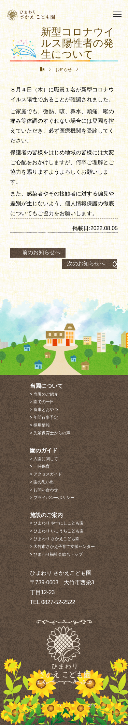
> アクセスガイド (46, 474)
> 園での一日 (42, 401)
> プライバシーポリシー (52, 497)
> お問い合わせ (44, 489)
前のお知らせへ (41, 252)
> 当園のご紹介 (44, 394)
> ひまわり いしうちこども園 (57, 531)
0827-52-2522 (58, 602)
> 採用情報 (40, 425)
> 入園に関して (44, 458)
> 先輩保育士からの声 (50, 433)
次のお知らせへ (86, 263)
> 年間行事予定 (44, 417)
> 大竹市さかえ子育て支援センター (62, 546)
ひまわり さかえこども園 (43, 14)
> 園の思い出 (42, 482)
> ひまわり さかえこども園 (55, 538)
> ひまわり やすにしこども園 (57, 523)
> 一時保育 (40, 466)
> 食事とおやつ (44, 409)
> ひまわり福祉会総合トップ (56, 554)
